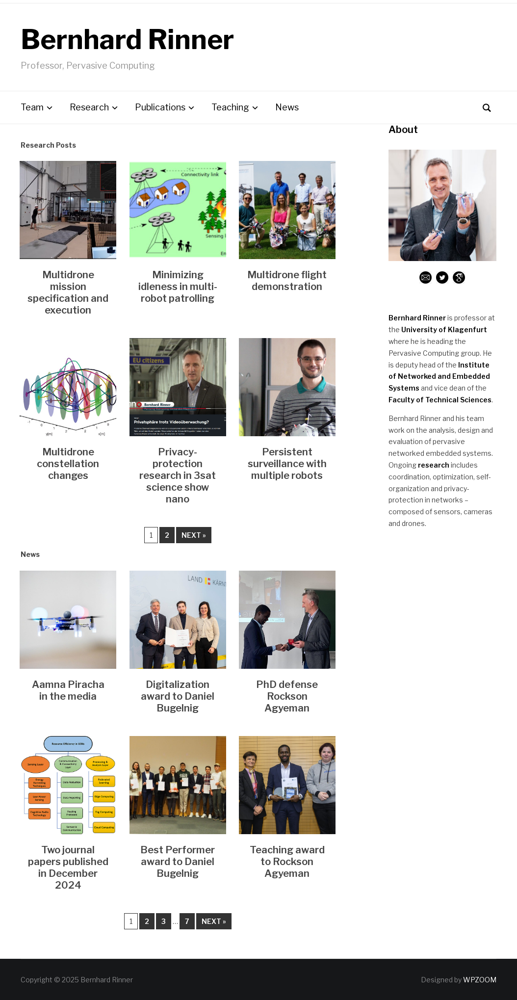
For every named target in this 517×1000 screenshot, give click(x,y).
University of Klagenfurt (444, 329)
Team (32, 107)
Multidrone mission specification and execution (67, 292)
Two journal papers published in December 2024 (68, 867)
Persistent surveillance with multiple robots (287, 463)
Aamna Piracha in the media (68, 690)
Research (89, 107)
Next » (193, 535)
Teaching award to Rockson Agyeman (287, 861)
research (433, 465)
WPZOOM (479, 979)
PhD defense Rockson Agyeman (287, 696)
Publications (160, 107)
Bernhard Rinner (127, 39)
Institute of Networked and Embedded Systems (439, 377)
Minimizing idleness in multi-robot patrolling (177, 286)
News (287, 107)
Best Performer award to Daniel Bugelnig (177, 861)
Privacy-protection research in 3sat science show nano (177, 475)
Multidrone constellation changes (68, 463)
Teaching (230, 107)
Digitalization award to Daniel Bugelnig (177, 696)
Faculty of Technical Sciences (439, 399)
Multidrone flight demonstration (287, 280)
